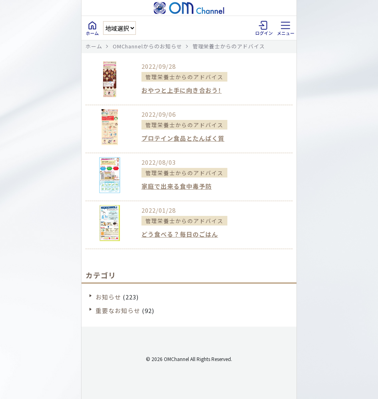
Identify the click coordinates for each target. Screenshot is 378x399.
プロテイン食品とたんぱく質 (183, 138)
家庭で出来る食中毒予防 (176, 186)
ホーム (94, 46)
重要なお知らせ (117, 310)
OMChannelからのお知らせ (147, 46)
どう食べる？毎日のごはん (179, 234)
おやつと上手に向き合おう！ (181, 90)
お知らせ (108, 297)
